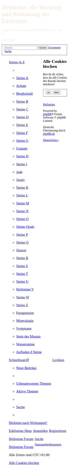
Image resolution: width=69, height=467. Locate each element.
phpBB (47, 114)
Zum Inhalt (8, 39)
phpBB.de (49, 133)
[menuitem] (22, 78)
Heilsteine (49, 104)
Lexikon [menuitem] (58, 360)
